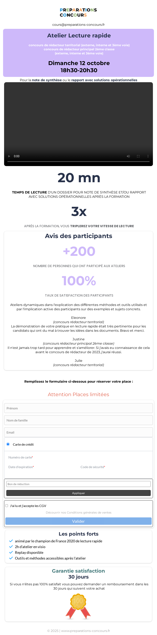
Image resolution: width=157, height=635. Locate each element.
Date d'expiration (20, 467)
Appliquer (78, 493)
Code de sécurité (92, 467)
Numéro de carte (20, 457)
